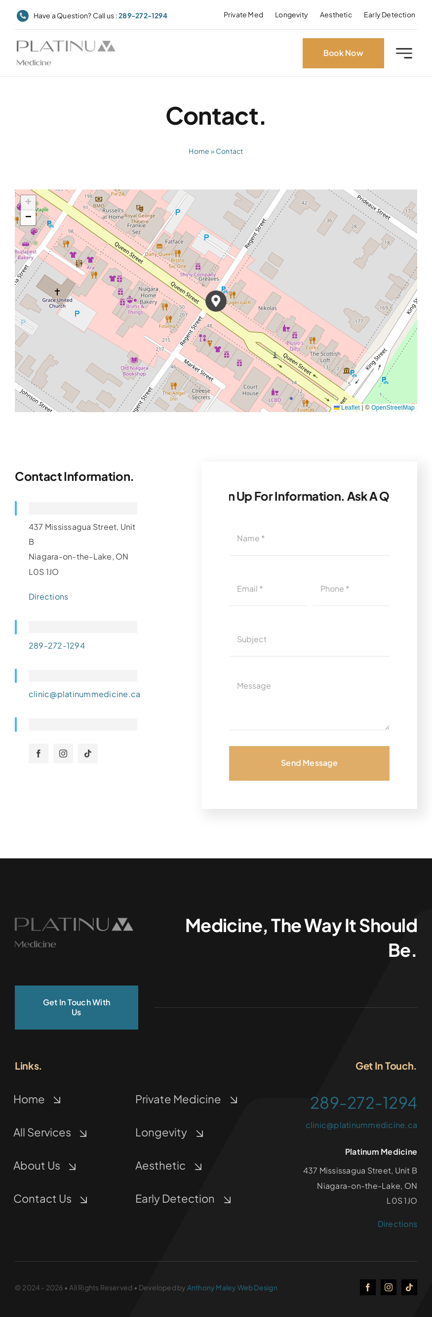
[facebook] (38, 753)
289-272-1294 (142, 15)
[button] (216, 301)
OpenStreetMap (393, 407)
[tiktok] (88, 753)
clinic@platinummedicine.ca (84, 694)
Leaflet (347, 407)
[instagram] (63, 753)
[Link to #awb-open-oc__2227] (404, 54)
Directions (48, 596)
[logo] (66, 46)
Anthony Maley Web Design (232, 1287)
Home (199, 150)
